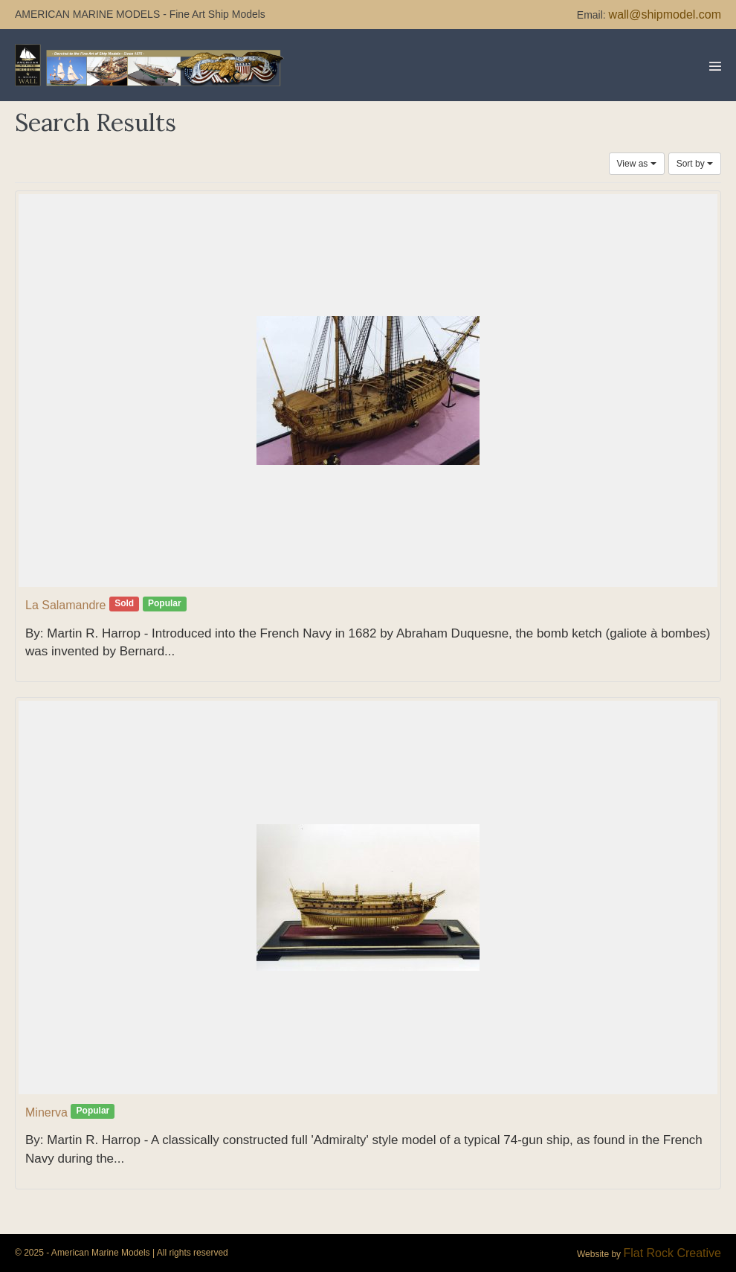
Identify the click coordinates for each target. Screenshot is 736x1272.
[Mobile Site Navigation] (715, 66)
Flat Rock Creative (672, 1253)
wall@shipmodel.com (665, 14)
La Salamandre (65, 605)
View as (636, 163)
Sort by (695, 163)
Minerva (46, 1112)
